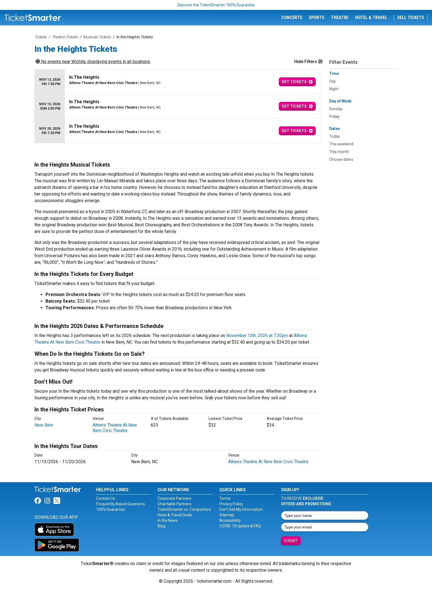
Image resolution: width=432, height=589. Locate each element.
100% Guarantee (110, 509)
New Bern (43, 425)
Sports (316, 17)
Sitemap (226, 515)
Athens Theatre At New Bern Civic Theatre (115, 427)
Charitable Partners (174, 504)
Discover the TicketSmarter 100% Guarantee (216, 5)
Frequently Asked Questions (120, 504)
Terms (225, 498)
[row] (177, 82)
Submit (291, 541)
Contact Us (105, 498)
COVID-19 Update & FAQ (240, 526)
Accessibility (230, 520)
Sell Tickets (410, 17)
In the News (168, 520)
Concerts (291, 17)
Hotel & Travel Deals (175, 515)
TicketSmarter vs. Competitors (184, 509)
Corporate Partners (174, 498)
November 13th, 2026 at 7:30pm (257, 335)
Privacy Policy (231, 504)
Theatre (340, 17)
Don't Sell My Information (241, 509)
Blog (161, 526)
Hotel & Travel (371, 17)
